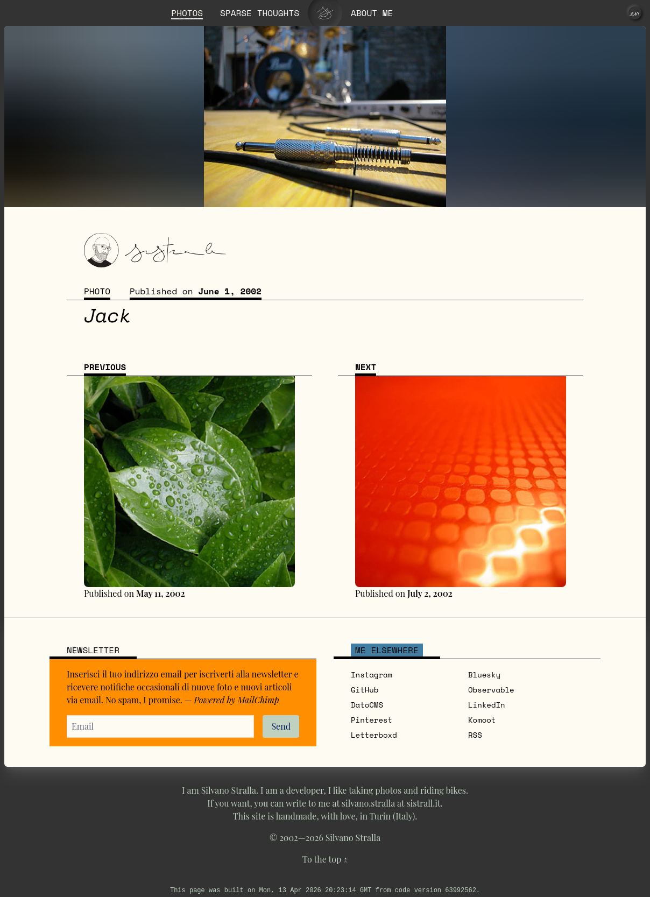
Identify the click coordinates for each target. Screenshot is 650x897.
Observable (491, 689)
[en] (634, 12)
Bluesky (484, 674)
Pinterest (371, 719)
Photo (97, 291)
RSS (475, 734)
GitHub (364, 689)
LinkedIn (486, 704)
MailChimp (258, 699)
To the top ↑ (325, 859)
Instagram (371, 674)
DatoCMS (367, 704)
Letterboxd (374, 734)
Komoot (482, 719)
